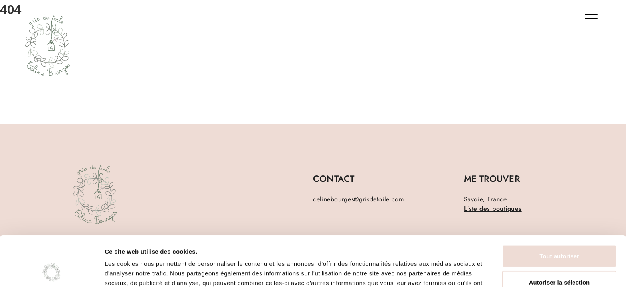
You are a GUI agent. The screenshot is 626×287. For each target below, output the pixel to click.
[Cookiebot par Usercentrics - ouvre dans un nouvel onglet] (52, 271)
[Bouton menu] (593, 20)
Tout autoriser (559, 208)
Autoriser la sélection (559, 235)
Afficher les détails (440, 271)
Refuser (559, 261)
